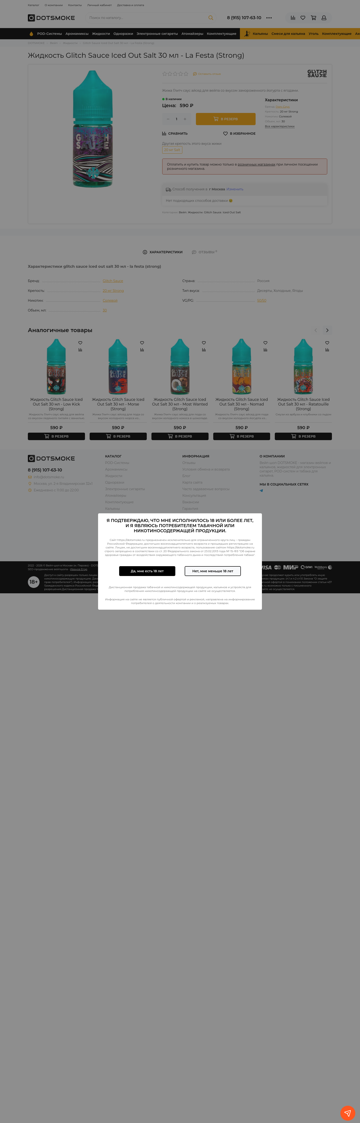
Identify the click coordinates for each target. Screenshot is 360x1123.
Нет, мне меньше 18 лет (212, 571)
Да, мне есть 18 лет (147, 571)
